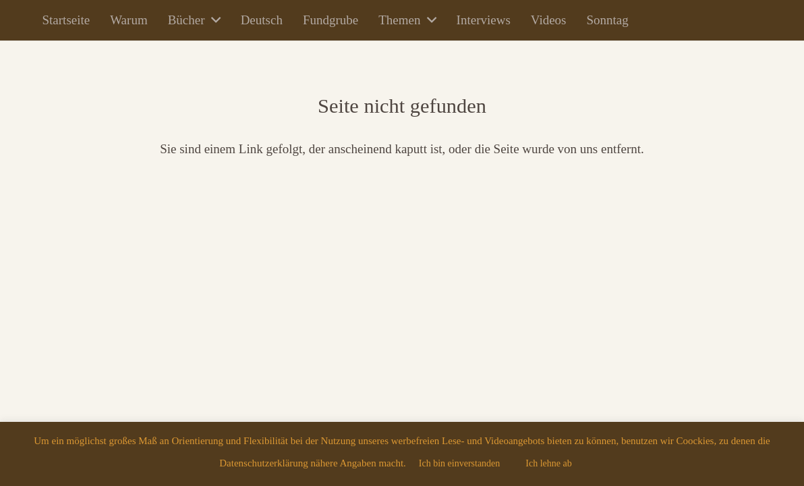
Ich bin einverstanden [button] (459, 463)
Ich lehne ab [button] (548, 463)
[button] (213, 20)
